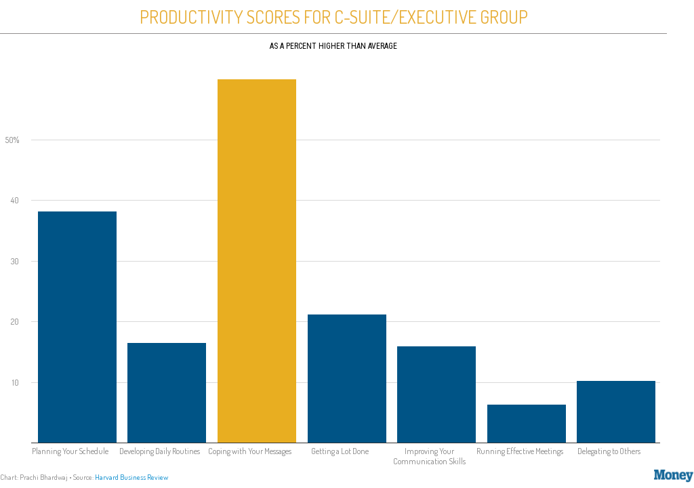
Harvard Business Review (131, 477)
